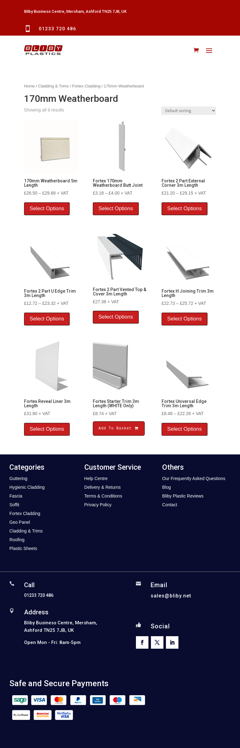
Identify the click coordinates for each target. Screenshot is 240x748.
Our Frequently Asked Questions (193, 478)
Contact (169, 504)
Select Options (47, 208)
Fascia (15, 495)
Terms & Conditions (103, 495)
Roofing (16, 539)
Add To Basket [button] (118, 428)
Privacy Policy (98, 504)
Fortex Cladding (86, 86)
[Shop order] (188, 111)
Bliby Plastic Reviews (182, 495)
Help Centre (96, 478)
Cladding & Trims (53, 86)
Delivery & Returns (102, 487)
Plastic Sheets (23, 548)
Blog (166, 487)
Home (29, 86)
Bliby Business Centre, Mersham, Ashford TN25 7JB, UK (75, 11)
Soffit (14, 504)
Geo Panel (19, 522)
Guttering (18, 478)
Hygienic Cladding (27, 487)
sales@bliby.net (171, 596)
